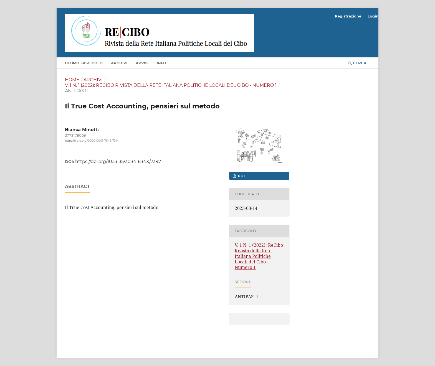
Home (72, 79)
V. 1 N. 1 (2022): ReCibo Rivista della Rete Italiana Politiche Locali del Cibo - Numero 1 (171, 85)
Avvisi (142, 63)
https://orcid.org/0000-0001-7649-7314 (92, 141)
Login (373, 16)
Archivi (119, 63)
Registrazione (348, 16)
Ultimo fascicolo (84, 63)
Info (161, 63)
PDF (241, 176)
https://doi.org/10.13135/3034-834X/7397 (118, 161)
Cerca (357, 63)
